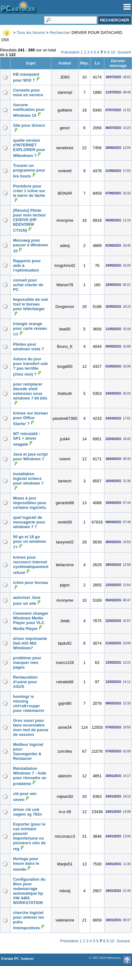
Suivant (124, 52)
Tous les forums (31, 32)
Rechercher (59, 32)
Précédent (70, 52)
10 (113, 52)
